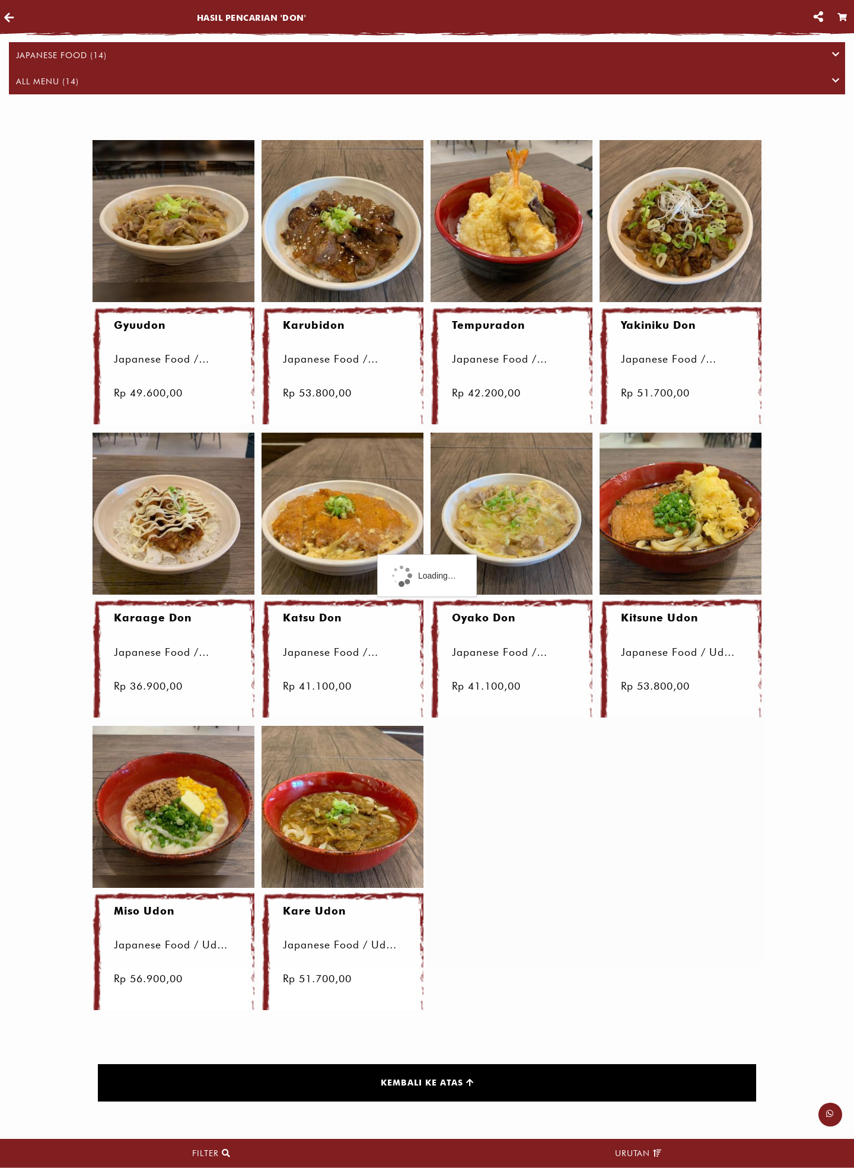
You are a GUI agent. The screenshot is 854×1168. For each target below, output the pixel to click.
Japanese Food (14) (427, 55)
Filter (211, 1153)
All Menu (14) (427, 81)
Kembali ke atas (427, 1083)
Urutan (638, 1153)
